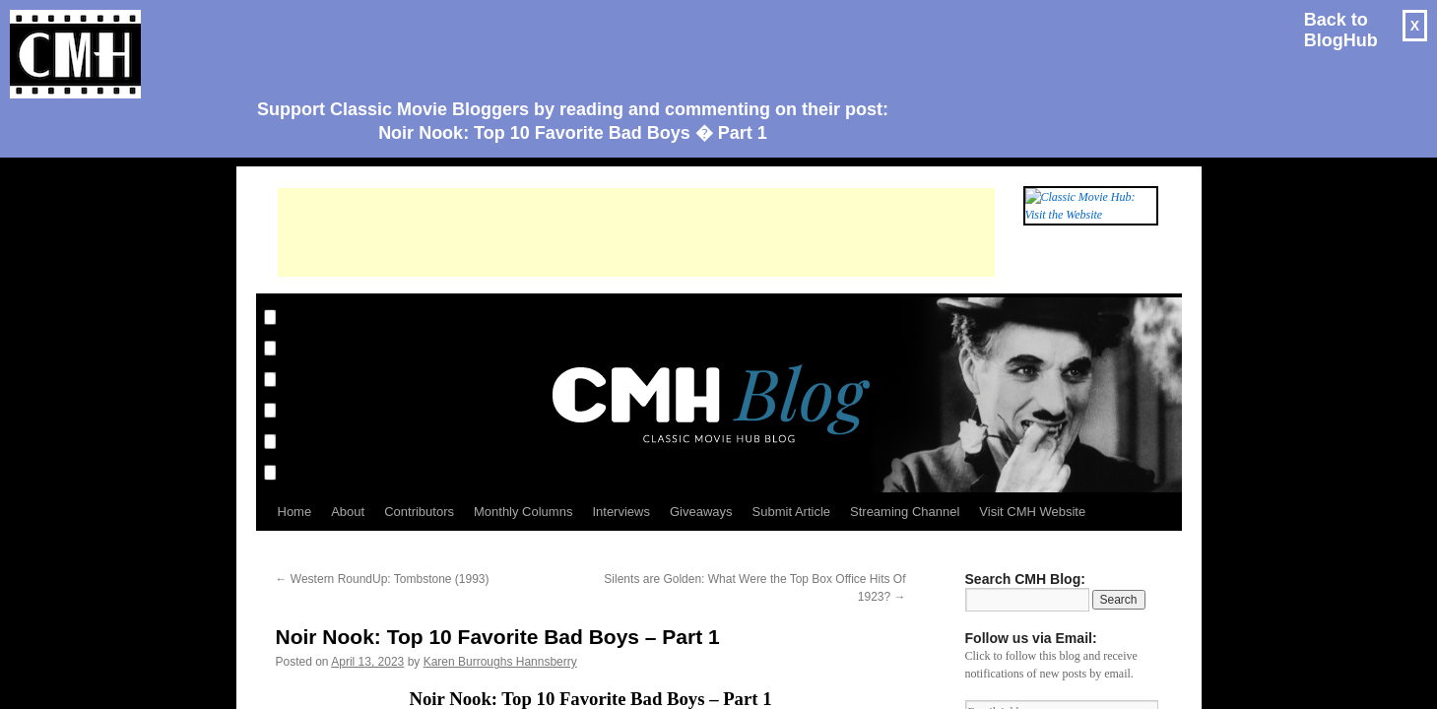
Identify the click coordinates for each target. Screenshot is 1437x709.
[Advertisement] (565, 45)
